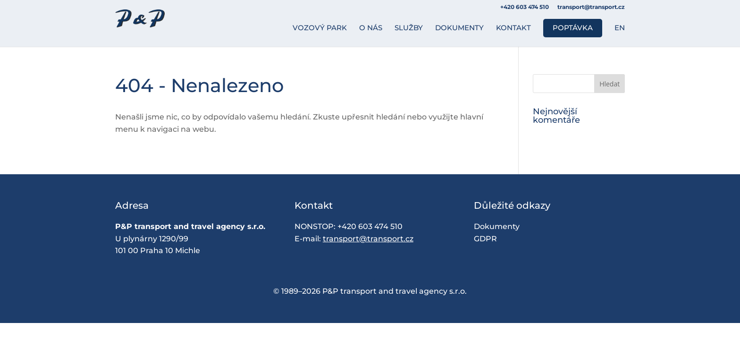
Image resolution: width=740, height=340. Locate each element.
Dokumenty (459, 28)
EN (619, 28)
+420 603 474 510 (370, 226)
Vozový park (320, 28)
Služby (409, 28)
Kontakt (513, 28)
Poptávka (573, 27)
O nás (370, 28)
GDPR (485, 238)
